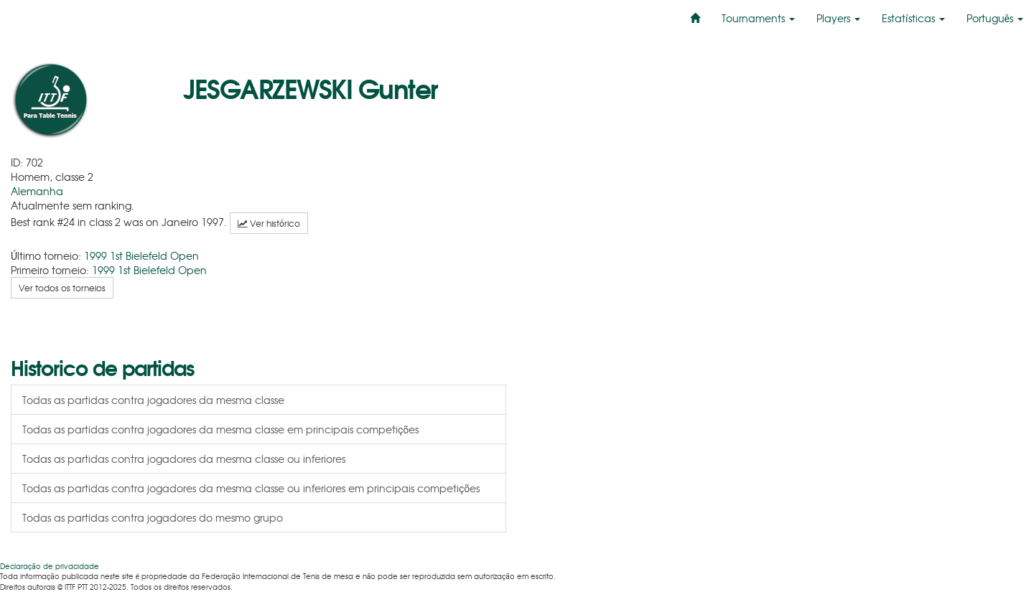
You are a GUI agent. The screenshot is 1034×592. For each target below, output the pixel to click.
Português (995, 18)
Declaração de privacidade (49, 565)
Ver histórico (269, 223)
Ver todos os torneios (62, 287)
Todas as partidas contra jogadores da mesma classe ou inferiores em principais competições (251, 488)
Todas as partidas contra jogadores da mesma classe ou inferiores (183, 458)
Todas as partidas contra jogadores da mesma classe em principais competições (220, 429)
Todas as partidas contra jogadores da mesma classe (153, 400)
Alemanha (37, 191)
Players (838, 18)
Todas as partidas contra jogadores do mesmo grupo (152, 517)
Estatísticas (913, 18)
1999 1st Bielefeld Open (141, 255)
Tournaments (758, 18)
